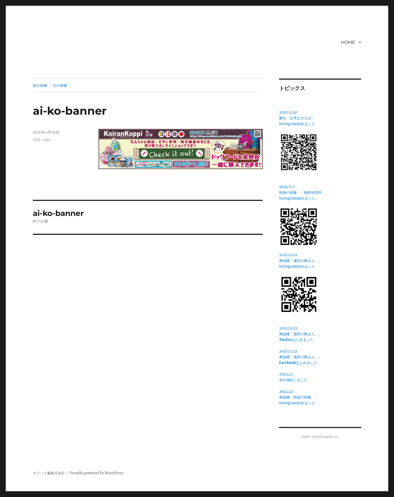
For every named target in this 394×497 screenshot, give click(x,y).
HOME (348, 42)
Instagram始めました (297, 124)
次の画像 (60, 85)
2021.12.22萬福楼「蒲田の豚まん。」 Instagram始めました (300, 261)
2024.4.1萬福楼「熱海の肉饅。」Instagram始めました (298, 397)
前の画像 (40, 85)
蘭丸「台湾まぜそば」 (297, 118)
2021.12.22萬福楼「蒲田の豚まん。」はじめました (300, 334)
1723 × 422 (41, 140)
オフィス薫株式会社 (49, 473)
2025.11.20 (288, 112)
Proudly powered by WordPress (97, 473)
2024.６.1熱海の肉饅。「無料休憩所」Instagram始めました (302, 192)
